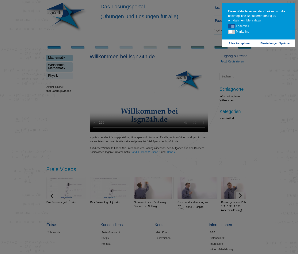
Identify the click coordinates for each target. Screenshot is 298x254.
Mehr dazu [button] (253, 20)
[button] (231, 26)
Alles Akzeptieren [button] (240, 43)
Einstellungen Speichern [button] (276, 43)
